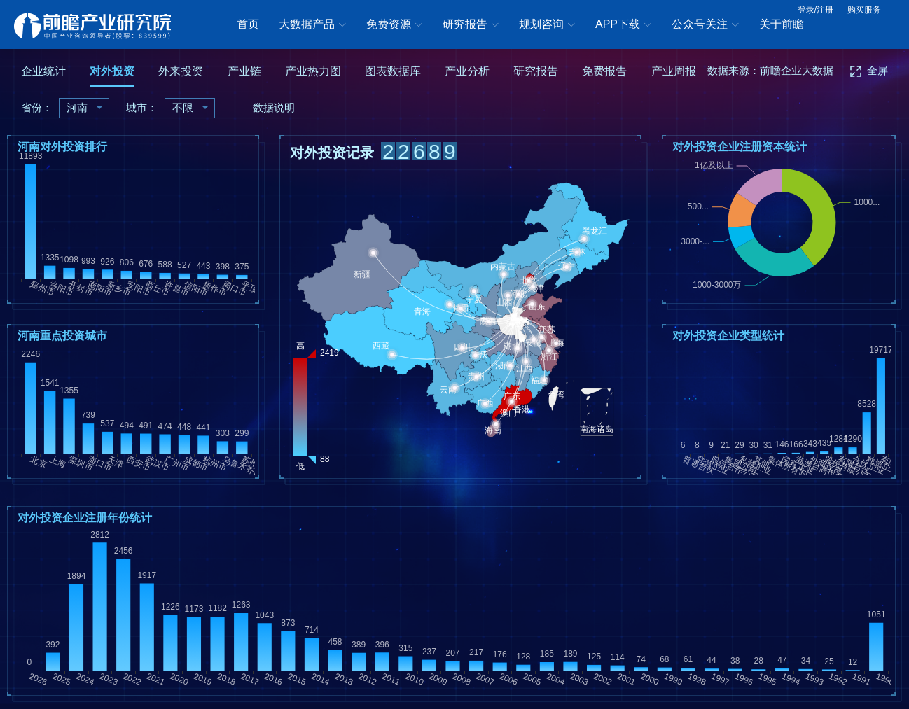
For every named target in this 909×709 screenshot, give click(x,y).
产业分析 (467, 71)
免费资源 (394, 25)
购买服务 (864, 10)
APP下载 (623, 25)
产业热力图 (313, 71)
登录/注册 (815, 10)
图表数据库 (393, 71)
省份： (37, 107)
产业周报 (673, 71)
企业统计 (43, 71)
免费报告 (604, 71)
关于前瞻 (781, 24)
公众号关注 (705, 25)
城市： (142, 107)
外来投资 (180, 71)
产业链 (244, 71)
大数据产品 (312, 25)
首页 (248, 24)
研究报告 (471, 25)
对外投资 (112, 71)
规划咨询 (547, 25)
